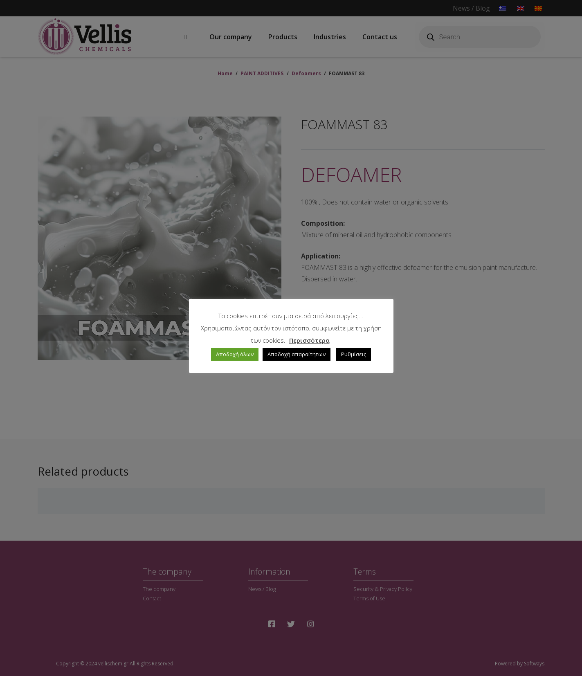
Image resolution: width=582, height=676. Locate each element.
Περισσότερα (309, 340)
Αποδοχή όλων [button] (235, 354)
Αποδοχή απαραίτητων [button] (296, 354)
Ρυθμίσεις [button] (353, 354)
